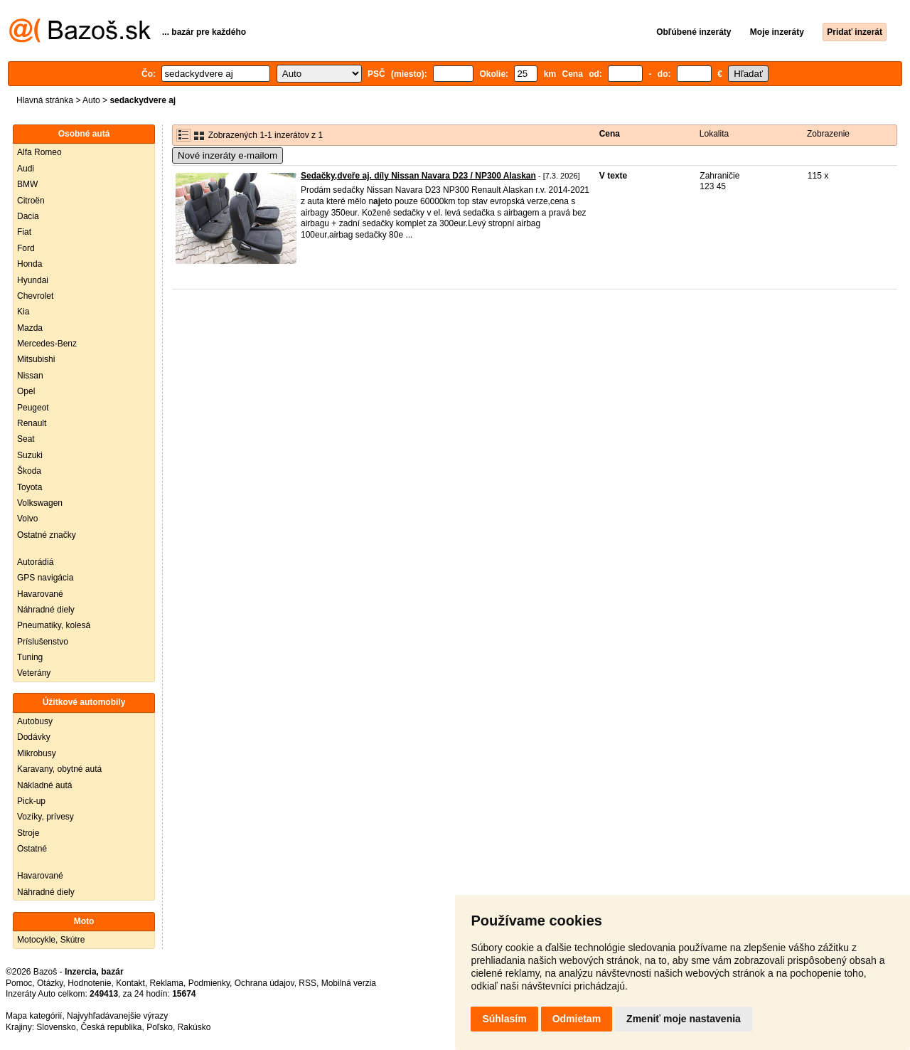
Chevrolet (35, 296)
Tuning (30, 657)
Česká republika (110, 1027)
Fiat (24, 232)
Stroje (28, 833)
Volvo (27, 519)
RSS (307, 983)
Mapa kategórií (34, 1016)
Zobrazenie (828, 134)
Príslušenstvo (42, 642)
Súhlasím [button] (504, 1018)
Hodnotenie (89, 983)
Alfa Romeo (39, 152)
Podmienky (209, 983)
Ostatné (32, 849)
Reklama (166, 983)
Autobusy (35, 721)
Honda (29, 264)
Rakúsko (194, 1027)
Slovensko (55, 1027)
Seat (26, 439)
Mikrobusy (36, 753)
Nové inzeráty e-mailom (227, 155)
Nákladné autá (44, 785)
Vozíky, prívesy (45, 817)
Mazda (30, 328)
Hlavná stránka (44, 100)
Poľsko (159, 1027)
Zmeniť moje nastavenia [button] (683, 1018)
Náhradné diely (46, 610)
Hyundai (32, 280)
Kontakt (130, 983)
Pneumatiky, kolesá (53, 625)
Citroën (31, 201)
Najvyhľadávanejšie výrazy (117, 1016)
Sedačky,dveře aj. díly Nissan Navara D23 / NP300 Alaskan (418, 176)
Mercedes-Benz (47, 344)
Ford (26, 248)
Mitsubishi (36, 359)
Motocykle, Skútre (51, 940)
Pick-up (31, 801)
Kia (23, 312)
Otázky (50, 983)
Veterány (33, 673)
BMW (27, 184)
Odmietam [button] (576, 1018)
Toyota (29, 487)
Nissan (30, 376)
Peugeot (33, 408)
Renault (31, 423)
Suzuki (30, 455)
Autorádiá (35, 562)
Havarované (40, 594)
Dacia (28, 216)
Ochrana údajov (264, 983)
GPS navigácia (45, 578)
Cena (609, 134)
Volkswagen (40, 503)
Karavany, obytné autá (59, 769)
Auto (91, 100)
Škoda (29, 471)
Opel (26, 391)
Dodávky (33, 737)
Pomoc (19, 983)
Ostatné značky (46, 535)
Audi (25, 169)
